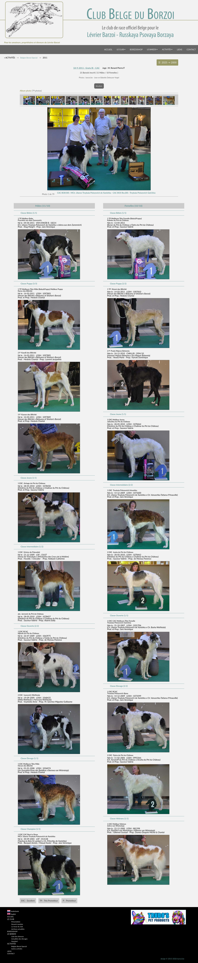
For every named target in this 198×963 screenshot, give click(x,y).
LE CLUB (121, 49)
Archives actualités (17, 929)
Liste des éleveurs (17, 936)
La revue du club (17, 926)
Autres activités (16, 949)
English (13, 914)
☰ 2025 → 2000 (167, 62)
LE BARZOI (152, 49)
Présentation (15, 922)
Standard (14, 941)
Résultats (99, 86)
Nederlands (15, 911)
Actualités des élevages (19, 939)
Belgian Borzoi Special (29, 58)
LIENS (179, 49)
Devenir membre (17, 924)
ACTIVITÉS (167, 49)
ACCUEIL (108, 49)
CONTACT (191, 49)
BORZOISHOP (136, 49)
